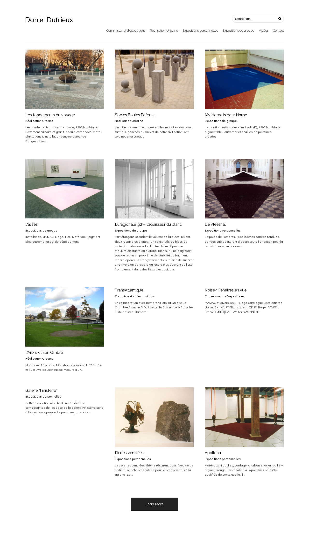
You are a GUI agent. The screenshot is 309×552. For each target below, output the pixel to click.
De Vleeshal (215, 224)
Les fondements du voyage (50, 115)
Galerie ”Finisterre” (41, 390)
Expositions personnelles (200, 30)
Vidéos (263, 30)
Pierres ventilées (129, 452)
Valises (31, 224)
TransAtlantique (129, 290)
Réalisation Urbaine (164, 30)
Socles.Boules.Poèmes (135, 115)
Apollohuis (214, 452)
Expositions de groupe (238, 30)
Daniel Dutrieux (49, 20)
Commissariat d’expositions (125, 30)
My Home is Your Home (226, 115)
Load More (154, 504)
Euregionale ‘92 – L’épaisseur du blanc (148, 224)
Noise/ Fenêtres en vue (225, 290)
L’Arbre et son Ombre (44, 352)
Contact (278, 30)
